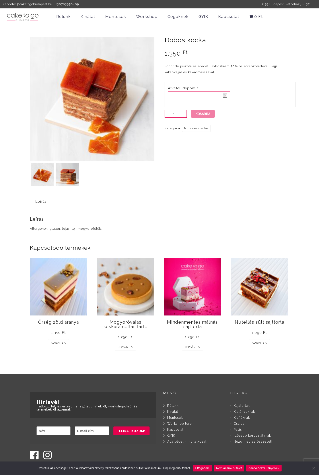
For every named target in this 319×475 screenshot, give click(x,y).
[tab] (41, 201)
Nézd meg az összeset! (253, 441)
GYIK (203, 16)
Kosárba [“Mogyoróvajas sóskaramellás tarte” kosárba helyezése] (125, 347)
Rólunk (63, 16)
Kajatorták (242, 405)
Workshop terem (181, 423)
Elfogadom (202, 468)
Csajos (239, 423)
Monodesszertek (196, 128)
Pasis (238, 429)
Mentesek (115, 16)
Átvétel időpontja (183, 88)
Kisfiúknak (242, 417)
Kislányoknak (244, 411)
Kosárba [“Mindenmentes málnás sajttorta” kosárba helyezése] (192, 347)
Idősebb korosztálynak (252, 435)
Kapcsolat (228, 16)
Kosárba (203, 114)
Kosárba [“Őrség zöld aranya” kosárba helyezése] (58, 342)
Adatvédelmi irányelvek (264, 468)
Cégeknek (178, 16)
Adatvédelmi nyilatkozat (186, 441)
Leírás (41, 201)
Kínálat (88, 16)
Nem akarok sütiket (229, 468)
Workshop (147, 16)
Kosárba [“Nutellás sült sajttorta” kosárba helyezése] (259, 342)
